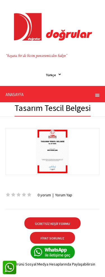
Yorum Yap (63, 194)
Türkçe (51, 75)
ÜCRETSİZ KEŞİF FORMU (52, 224)
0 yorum (44, 194)
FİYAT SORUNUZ (52, 238)
